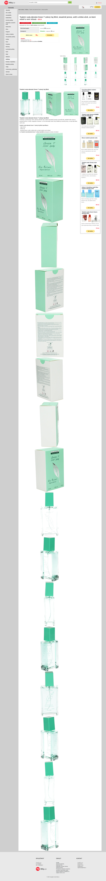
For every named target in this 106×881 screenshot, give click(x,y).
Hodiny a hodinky (10, 34)
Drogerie (8, 31)
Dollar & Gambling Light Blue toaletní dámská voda (90, 188)
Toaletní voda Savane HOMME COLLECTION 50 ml (90, 115)
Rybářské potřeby (10, 64)
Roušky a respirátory (10, 61)
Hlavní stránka (21, 9)
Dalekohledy (8, 17)
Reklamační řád (59, 865)
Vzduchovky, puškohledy (11, 69)
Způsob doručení (59, 867)
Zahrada (8, 71)
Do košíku (49, 35)
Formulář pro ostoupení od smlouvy (63, 868)
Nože (7, 51)
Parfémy (26, 9)
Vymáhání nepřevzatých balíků (62, 870)
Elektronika (8, 26)
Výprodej (11, 7)
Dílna (7, 29)
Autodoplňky (8, 15)
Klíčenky (8, 46)
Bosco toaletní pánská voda (89, 137)
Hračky (7, 39)
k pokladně (97, 7)
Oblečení (8, 56)
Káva (7, 41)
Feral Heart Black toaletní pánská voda (89, 90)
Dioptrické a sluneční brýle (10, 23)
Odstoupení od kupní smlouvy (62, 866)
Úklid (7, 54)
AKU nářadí (8, 12)
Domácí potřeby (9, 20)
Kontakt (57, 862)
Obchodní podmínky (60, 863)
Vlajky (7, 66)
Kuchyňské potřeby (10, 49)
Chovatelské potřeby (10, 36)
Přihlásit (100, 2)
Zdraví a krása (9, 74)
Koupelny (8, 44)
